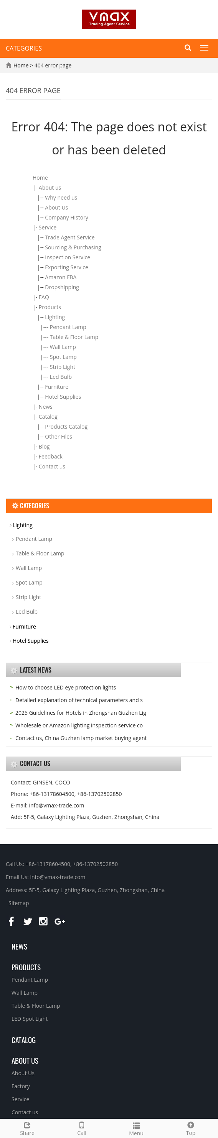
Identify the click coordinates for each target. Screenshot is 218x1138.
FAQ (44, 297)
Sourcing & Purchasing (73, 247)
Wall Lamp (63, 346)
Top (191, 1127)
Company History (66, 217)
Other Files (58, 436)
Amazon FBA (60, 277)
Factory (21, 1086)
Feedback (51, 456)
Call (81, 1127)
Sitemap (18, 903)
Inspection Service (67, 257)
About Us (56, 207)
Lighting (55, 317)
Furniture (56, 386)
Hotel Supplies (63, 396)
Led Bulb (61, 376)
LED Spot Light (30, 1018)
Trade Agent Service (69, 237)
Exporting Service (66, 267)
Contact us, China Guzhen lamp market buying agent (81, 738)
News (46, 406)
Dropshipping (62, 287)
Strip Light (62, 366)
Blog (44, 446)
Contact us (52, 466)
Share (27, 1127)
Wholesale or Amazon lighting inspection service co (79, 725)
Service (47, 227)
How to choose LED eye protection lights (65, 687)
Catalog (48, 416)
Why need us (61, 197)
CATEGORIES (24, 48)
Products (50, 307)
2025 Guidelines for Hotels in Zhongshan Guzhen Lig (80, 712)
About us (50, 187)
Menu (136, 1128)
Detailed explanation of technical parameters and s (79, 700)
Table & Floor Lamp (74, 337)
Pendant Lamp (68, 327)
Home (21, 65)
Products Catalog (66, 426)
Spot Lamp (63, 356)
